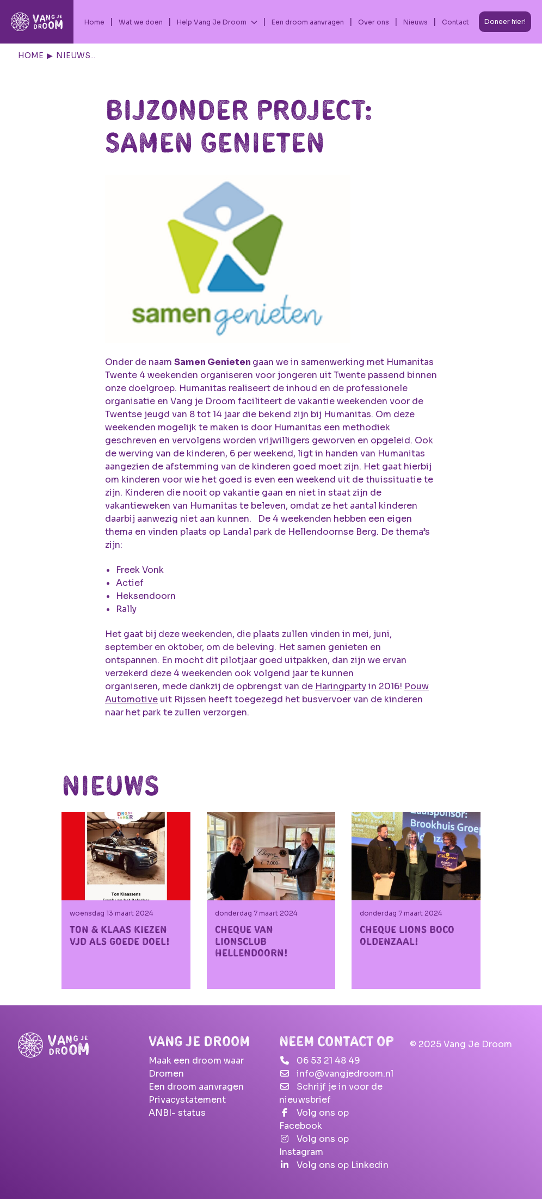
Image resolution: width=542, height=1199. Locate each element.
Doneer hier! (505, 21)
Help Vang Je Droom (212, 22)
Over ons (373, 22)
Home (94, 22)
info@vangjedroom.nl (345, 1073)
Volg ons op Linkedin (343, 1165)
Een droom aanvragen (308, 22)
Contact (455, 22)
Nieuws (415, 22)
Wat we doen (141, 22)
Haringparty (340, 686)
